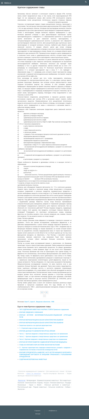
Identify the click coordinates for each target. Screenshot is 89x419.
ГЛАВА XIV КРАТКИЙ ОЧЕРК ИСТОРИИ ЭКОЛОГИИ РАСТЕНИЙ (39, 345)
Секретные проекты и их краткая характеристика (35, 325)
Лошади (68, 383)
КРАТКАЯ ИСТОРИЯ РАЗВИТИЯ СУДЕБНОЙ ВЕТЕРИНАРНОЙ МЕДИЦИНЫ (43, 342)
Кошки (46, 383)
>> (46, 292)
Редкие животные (40, 387)
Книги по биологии (34, 373)
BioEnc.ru (7, 3)
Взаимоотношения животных (48, 380)
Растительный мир (25, 387)
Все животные (65, 380)
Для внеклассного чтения (55, 371)
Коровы (40, 383)
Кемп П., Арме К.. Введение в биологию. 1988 (39, 302)
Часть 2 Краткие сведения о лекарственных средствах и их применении (43, 334)
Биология (21, 380)
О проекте (37, 410)
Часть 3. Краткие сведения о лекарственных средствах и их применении (43, 339)
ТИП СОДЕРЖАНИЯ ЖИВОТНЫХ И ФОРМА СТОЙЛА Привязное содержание (44, 309)
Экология (21, 389)
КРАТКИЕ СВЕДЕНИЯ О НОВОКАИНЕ (31, 312)
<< (42, 292)
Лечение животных (57, 383)
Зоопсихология (30, 383)
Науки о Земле (35, 385)
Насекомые (22, 385)
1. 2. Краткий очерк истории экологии (31, 328)
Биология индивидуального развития (31, 371)
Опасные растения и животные (57, 385)
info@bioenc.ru (53, 410)
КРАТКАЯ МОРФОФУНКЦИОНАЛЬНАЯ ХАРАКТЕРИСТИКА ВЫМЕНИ (41, 320)
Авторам (37, 413)
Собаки (67, 387)
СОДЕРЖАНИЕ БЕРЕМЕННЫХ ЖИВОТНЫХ (33, 359)
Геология (21, 383)
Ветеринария (31, 380)
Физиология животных (33, 376)
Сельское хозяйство (55, 387)
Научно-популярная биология (53, 373)
